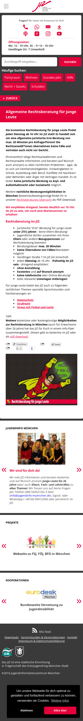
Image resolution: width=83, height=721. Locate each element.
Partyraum (12, 77)
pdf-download (19, 336)
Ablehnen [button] (26, 710)
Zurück (12, 98)
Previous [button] (4, 470)
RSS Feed (41, 632)
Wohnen (32, 77)
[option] (41, 470)
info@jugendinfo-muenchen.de (30, 495)
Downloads (12, 637)
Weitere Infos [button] (60, 700)
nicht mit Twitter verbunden (42, 344)
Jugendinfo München (22, 428)
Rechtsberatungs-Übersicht (34, 199)
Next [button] (79, 470)
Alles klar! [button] (60, 710)
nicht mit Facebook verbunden (8, 344)
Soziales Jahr (52, 77)
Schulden (38, 86)
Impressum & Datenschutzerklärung (41, 641)
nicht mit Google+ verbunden (8, 348)
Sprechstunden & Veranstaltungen (43, 637)
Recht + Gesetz (15, 86)
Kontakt (72, 637)
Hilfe (70, 77)
